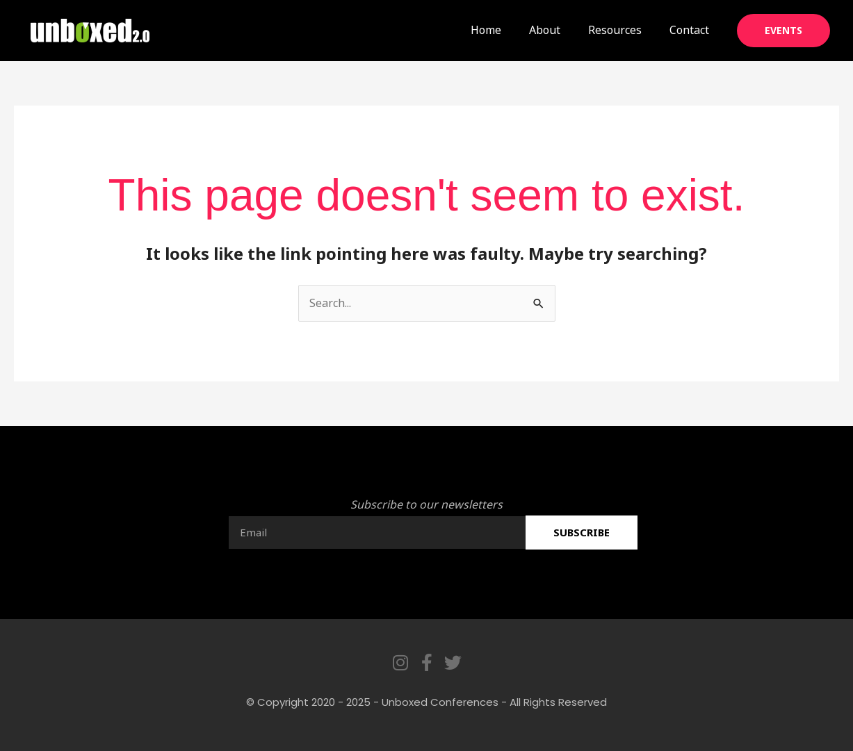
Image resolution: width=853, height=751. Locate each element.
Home (486, 30)
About (544, 30)
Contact (689, 30)
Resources (615, 30)
